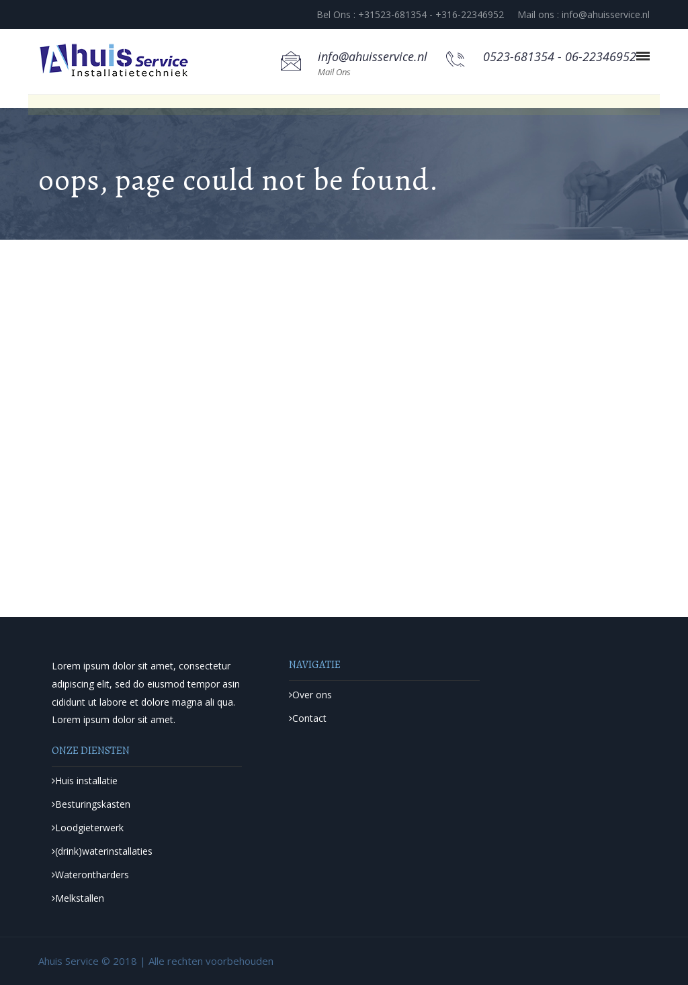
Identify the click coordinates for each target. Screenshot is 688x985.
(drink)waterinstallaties (102, 851)
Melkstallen (78, 898)
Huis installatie (85, 780)
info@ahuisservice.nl (372, 56)
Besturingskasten (91, 804)
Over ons (310, 694)
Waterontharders (90, 874)
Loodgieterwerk (88, 827)
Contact (308, 718)
